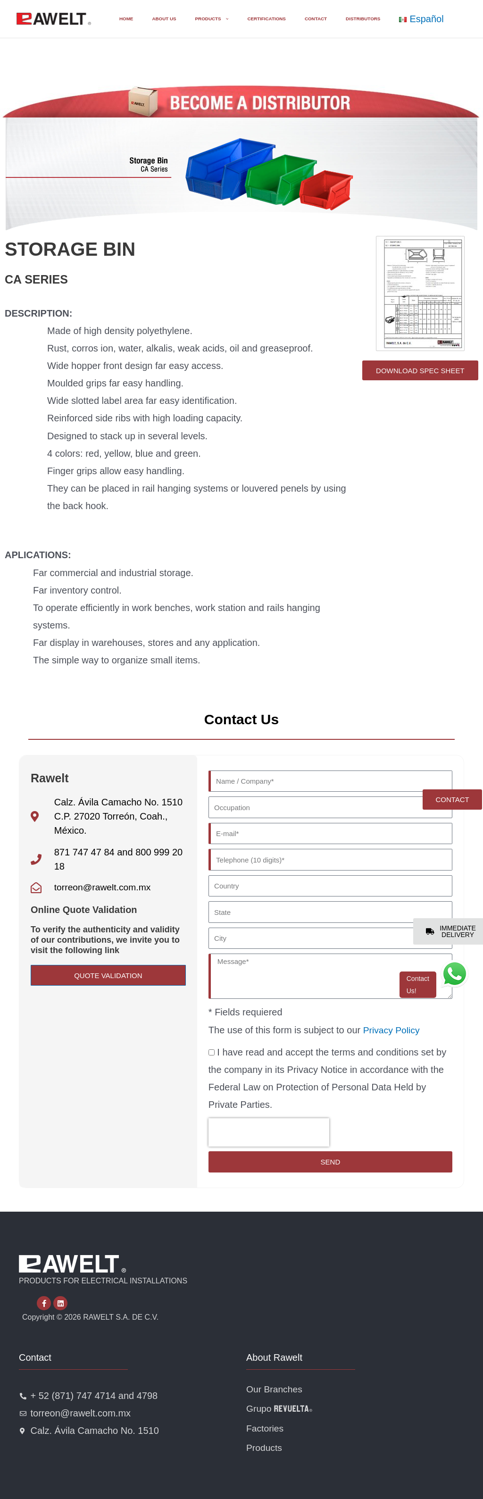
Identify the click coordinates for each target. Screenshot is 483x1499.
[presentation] (268, 1130)
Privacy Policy (392, 1027)
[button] (201, 19)
